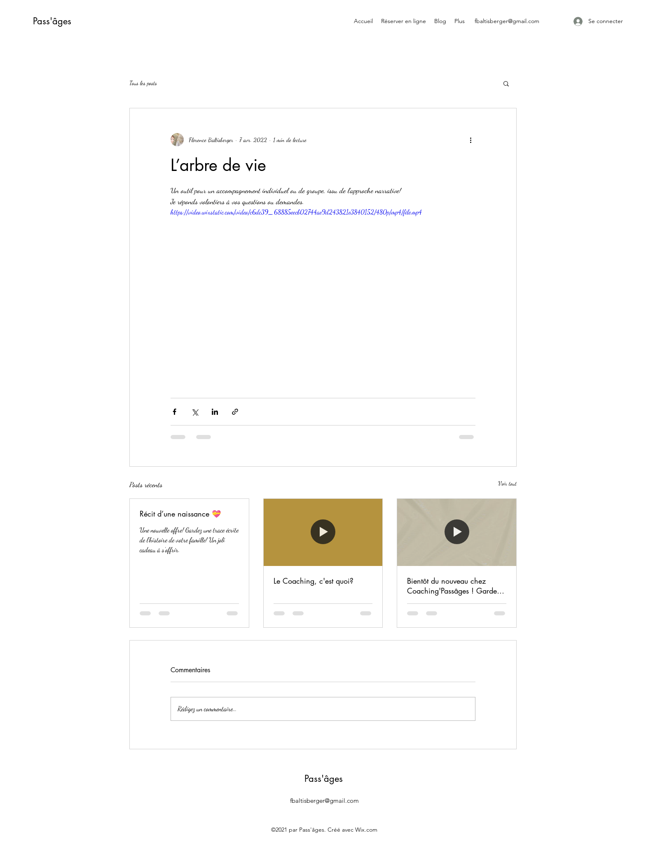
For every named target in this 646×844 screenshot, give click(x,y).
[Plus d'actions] (470, 140)
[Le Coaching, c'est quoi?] (323, 532)
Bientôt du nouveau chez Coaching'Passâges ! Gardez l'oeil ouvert (454, 586)
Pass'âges (52, 21)
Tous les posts (143, 83)
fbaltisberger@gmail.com (507, 21)
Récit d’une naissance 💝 (180, 514)
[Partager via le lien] (235, 412)
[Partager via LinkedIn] (215, 412)
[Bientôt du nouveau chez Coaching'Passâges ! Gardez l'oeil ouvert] (456, 532)
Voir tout (507, 483)
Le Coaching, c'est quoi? (313, 581)
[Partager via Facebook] (174, 412)
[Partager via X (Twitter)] (195, 412)
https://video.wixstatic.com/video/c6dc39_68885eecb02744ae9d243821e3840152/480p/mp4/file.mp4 (296, 212)
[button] (506, 83)
